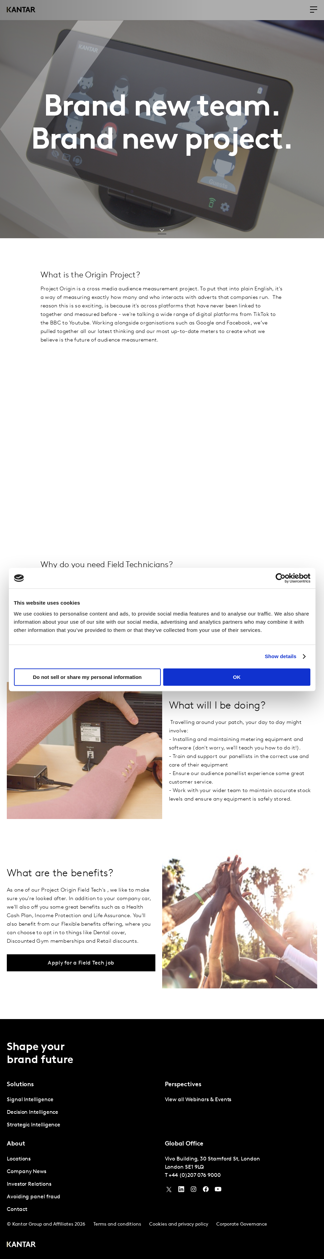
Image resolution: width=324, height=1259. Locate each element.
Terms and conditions (117, 1224)
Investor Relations (29, 1184)
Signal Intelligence (30, 1100)
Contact (17, 1209)
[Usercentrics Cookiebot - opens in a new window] (280, 578)
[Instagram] (193, 1191)
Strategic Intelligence (33, 1125)
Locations (19, 1159)
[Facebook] (206, 1191)
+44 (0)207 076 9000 (194, 1175)
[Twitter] (169, 1191)
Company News (26, 1171)
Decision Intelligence (32, 1112)
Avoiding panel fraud (33, 1197)
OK (237, 677)
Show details (280, 656)
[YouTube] (181, 1191)
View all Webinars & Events (198, 1100)
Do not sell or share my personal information (87, 677)
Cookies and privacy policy (178, 1224)
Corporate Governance (241, 1224)
